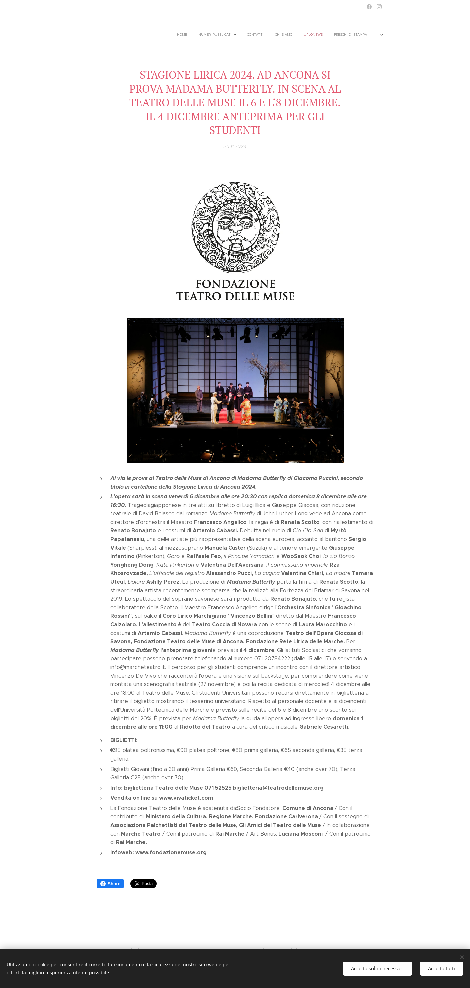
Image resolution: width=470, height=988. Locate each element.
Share (110, 883)
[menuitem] (253, 35)
